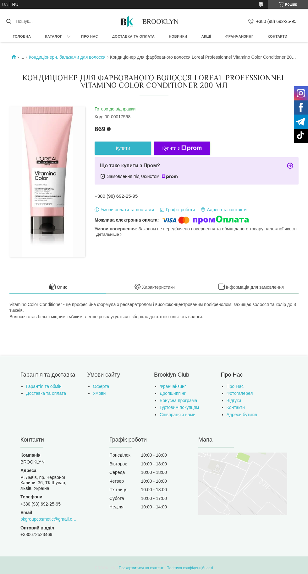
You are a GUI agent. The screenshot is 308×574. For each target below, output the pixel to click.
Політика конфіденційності (190, 568)
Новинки (178, 36)
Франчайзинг (239, 36)
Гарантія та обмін (44, 386)
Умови (99, 393)
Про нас (89, 36)
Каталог (53, 36)
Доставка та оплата (133, 36)
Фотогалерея (240, 393)
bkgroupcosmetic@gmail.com (49, 519)
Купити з (182, 148)
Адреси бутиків (242, 414)
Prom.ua (183, 562)
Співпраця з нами (177, 414)
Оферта (101, 386)
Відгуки (234, 400)
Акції (206, 36)
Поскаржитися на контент (141, 568)
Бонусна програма (178, 400)
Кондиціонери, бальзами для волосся (67, 57)
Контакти (278, 36)
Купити (123, 148)
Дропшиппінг (173, 393)
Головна (22, 36)
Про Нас (235, 386)
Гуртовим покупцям (179, 407)
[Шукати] (9, 21)
